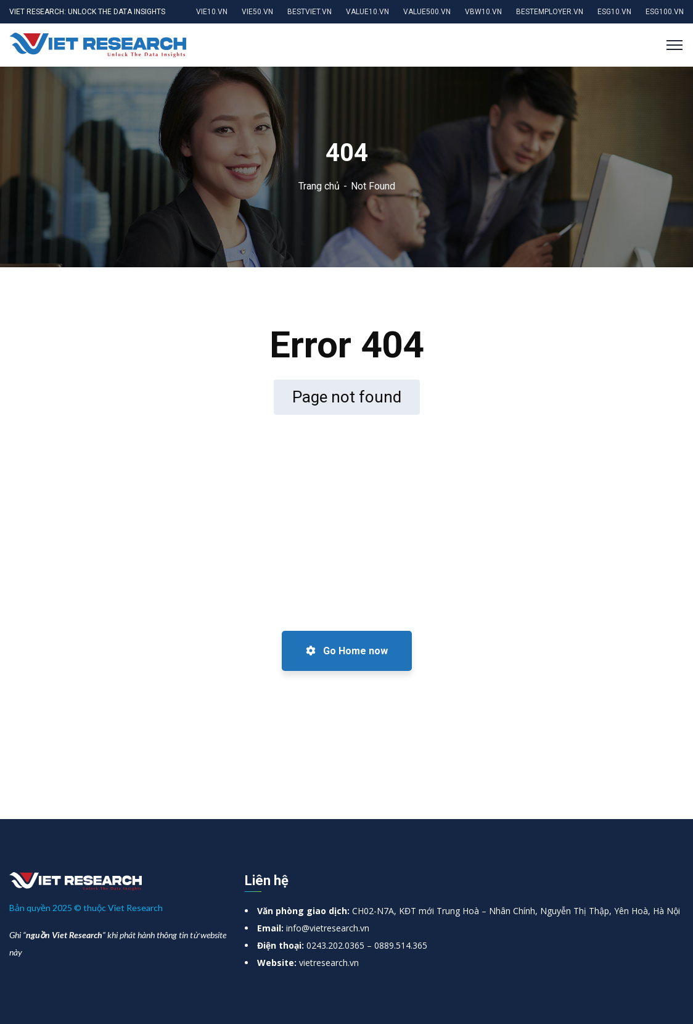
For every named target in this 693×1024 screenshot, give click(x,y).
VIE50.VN (257, 11)
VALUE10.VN (367, 11)
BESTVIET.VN (309, 11)
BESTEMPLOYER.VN (549, 11)
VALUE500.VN (427, 11)
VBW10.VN (483, 11)
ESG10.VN (614, 11)
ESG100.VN (665, 11)
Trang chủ (319, 186)
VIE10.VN (212, 11)
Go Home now (347, 651)
